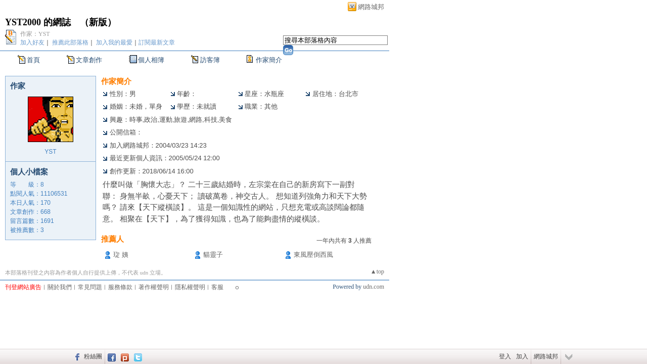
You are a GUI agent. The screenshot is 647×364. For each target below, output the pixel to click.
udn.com (373, 286)
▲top (377, 271)
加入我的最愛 (114, 42)
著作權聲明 (153, 287)
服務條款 (120, 287)
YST (50, 151)
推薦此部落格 (70, 42)
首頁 (33, 60)
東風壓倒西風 (313, 254)
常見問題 (90, 287)
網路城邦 (371, 7)
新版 (98, 22)
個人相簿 (151, 60)
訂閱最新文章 (156, 42)
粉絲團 (93, 356)
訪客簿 (210, 60)
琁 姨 (120, 254)
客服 (217, 287)
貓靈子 (213, 254)
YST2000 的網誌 (38, 22)
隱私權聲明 (190, 287)
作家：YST (35, 33)
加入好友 (32, 42)
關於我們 (60, 287)
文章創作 (89, 60)
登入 (505, 356)
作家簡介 (269, 60)
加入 (522, 356)
